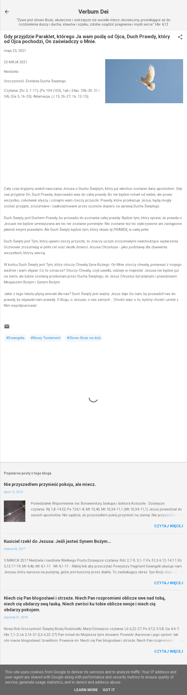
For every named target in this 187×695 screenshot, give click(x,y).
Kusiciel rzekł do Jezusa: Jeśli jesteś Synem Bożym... (57, 541)
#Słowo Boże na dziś (84, 338)
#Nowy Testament (45, 338)
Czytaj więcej (168, 526)
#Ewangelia (15, 338)
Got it (109, 690)
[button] (180, 37)
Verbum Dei (93, 11)
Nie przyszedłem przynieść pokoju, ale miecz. (50, 484)
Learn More (86, 690)
